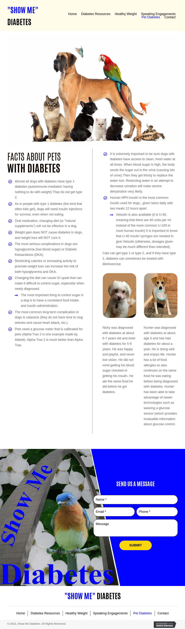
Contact (163, 613)
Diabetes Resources (45, 613)
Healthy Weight (77, 613)
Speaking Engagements (110, 613)
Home (20, 613)
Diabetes (92, 595)
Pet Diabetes (142, 613)
